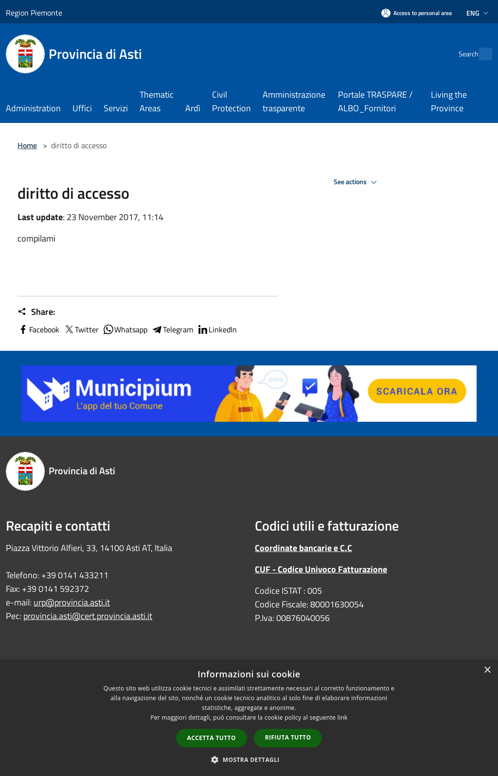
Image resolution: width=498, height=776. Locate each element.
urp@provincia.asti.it (72, 602)
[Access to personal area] (416, 12)
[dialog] (249, 718)
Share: (36, 312)
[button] (249, 759)
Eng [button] (478, 13)
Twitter (81, 329)
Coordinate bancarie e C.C (303, 547)
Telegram (172, 329)
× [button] (487, 670)
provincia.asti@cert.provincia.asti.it (87, 615)
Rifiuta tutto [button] (288, 737)
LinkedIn (217, 329)
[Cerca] (480, 54)
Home (27, 145)
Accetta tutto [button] (211, 738)
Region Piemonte (34, 12)
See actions (357, 182)
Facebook (38, 329)
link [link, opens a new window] (343, 717)
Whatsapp (125, 329)
